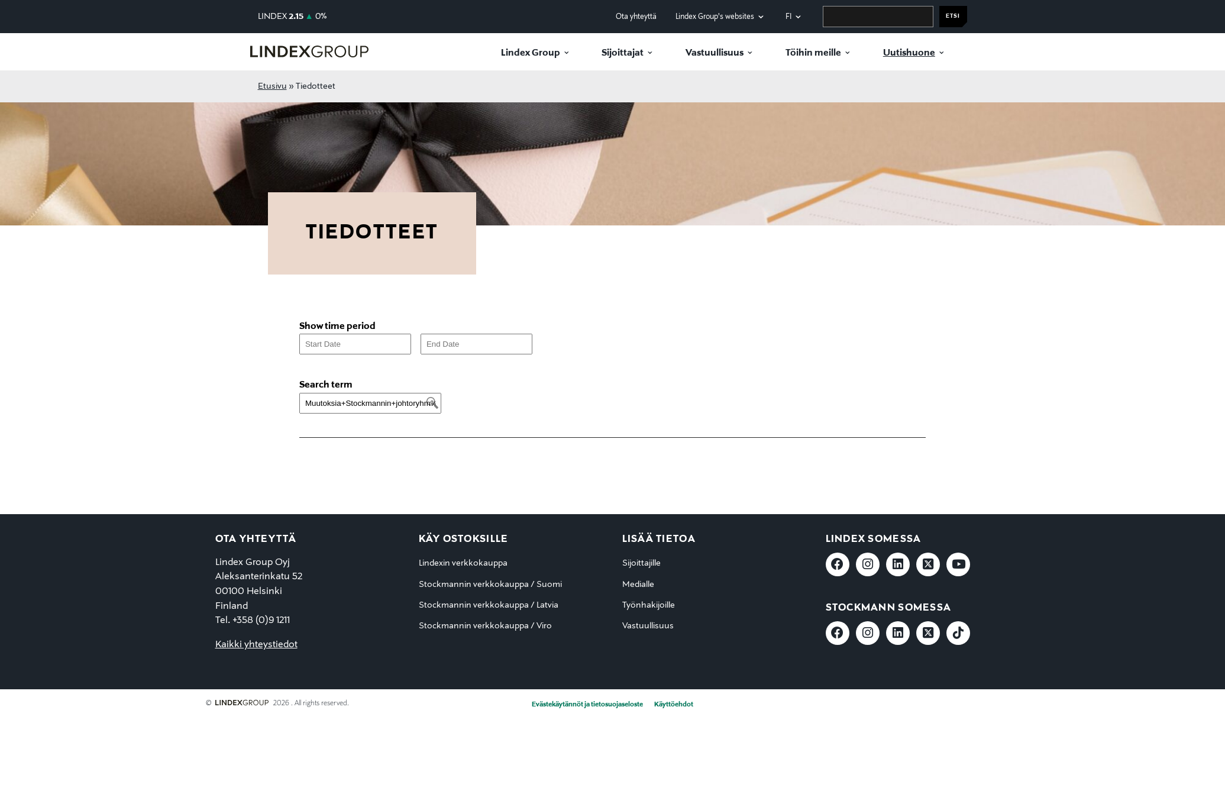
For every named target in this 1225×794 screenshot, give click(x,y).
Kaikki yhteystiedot (256, 645)
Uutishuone (909, 53)
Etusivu (272, 86)
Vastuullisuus (715, 53)
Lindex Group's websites (714, 16)
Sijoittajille (641, 563)
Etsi (953, 16)
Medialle (638, 584)
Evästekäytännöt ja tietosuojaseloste (587, 704)
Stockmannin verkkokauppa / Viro (485, 626)
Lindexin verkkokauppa (463, 563)
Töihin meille (813, 53)
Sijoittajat (623, 53)
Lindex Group (530, 53)
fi (788, 16)
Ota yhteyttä (636, 16)
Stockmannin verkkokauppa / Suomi (490, 584)
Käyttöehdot (673, 704)
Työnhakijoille (648, 605)
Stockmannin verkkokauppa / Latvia (488, 605)
